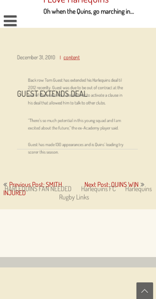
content (71, 59)
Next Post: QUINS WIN (111, 184)
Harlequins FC (98, 141)
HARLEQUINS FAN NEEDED (38, 141)
